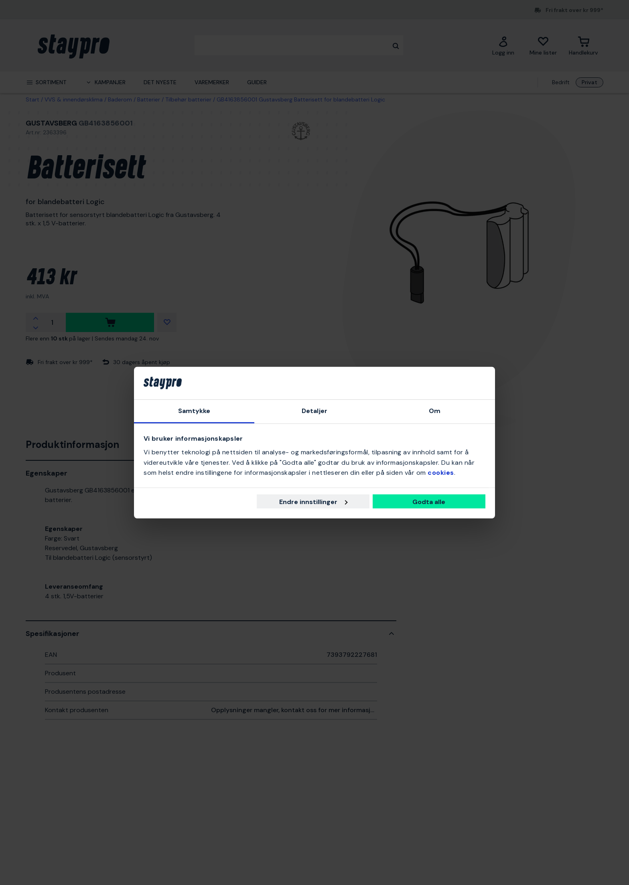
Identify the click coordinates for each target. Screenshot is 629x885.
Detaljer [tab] (314, 411)
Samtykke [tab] (194, 411)
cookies (441, 472)
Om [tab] (434, 411)
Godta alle (428, 502)
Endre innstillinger (313, 502)
